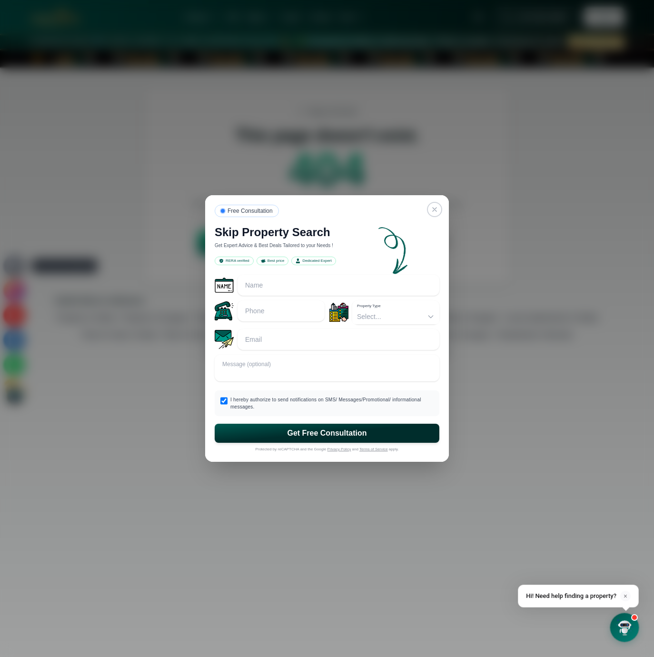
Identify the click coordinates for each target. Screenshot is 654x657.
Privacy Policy (339, 449)
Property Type (369, 306)
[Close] (434, 209)
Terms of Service (373, 449)
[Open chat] (624, 627)
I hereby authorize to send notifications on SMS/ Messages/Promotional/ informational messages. (325, 403)
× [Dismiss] (625, 596)
